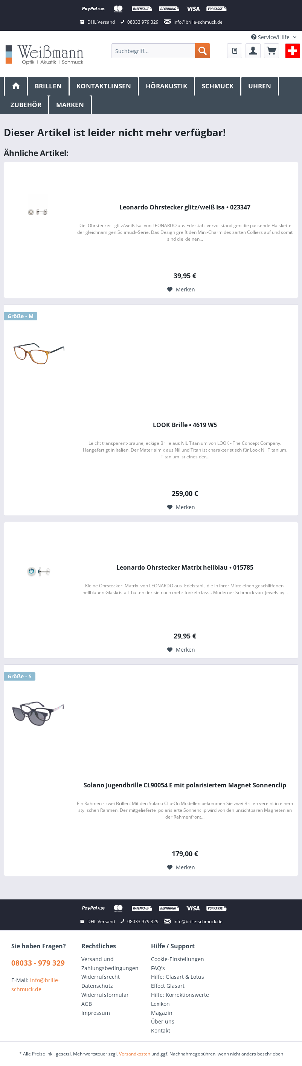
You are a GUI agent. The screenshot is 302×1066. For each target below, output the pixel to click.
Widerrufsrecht (100, 976)
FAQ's (158, 968)
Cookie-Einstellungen (177, 959)
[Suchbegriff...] (160, 50)
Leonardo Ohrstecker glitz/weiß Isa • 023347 (184, 207)
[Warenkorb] (271, 50)
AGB (86, 1003)
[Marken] (70, 105)
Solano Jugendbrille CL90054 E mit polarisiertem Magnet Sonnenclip (185, 785)
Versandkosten (134, 1054)
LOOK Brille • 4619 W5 (185, 425)
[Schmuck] (218, 86)
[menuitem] (160, 50)
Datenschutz (97, 985)
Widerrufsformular (105, 994)
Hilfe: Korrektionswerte (180, 994)
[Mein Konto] (253, 50)
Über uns (162, 1021)
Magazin (161, 1012)
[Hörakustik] (167, 86)
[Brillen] (49, 86)
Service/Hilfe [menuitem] (271, 37)
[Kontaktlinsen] (104, 86)
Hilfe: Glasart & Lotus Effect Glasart (177, 981)
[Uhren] (260, 86)
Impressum (95, 1012)
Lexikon (160, 1003)
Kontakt (160, 1030)
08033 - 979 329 (38, 963)
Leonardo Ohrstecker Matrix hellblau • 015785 (184, 568)
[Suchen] (202, 50)
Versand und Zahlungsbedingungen (110, 963)
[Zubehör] (26, 105)
